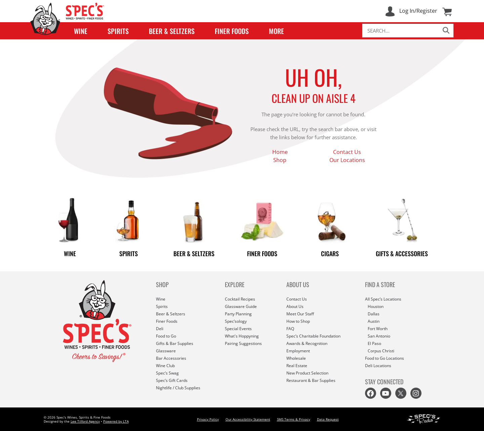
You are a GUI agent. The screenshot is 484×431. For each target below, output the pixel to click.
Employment (298, 351)
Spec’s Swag (167, 373)
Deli (159, 328)
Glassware (166, 351)
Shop (279, 160)
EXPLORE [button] (234, 284)
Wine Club (165, 365)
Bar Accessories (171, 358)
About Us (295, 306)
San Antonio (379, 336)
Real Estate (296, 365)
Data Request (328, 419)
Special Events (238, 328)
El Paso (374, 343)
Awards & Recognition (306, 343)
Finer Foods (232, 31)
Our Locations (347, 160)
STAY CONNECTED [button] (384, 381)
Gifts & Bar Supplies (174, 343)
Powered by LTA (116, 421)
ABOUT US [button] (297, 284)
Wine (80, 31)
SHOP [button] (162, 284)
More (276, 31)
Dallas (373, 314)
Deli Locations (378, 365)
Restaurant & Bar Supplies (310, 380)
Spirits (118, 31)
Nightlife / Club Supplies (178, 388)
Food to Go (166, 336)
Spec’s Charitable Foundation (313, 336)
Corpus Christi (381, 351)
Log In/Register (418, 10)
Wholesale (296, 358)
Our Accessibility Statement (248, 419)
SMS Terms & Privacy (293, 419)
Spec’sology (236, 321)
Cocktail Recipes (240, 299)
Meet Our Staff (300, 314)
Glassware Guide (241, 306)
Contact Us (347, 152)
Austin (373, 321)
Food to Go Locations (384, 358)
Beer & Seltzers (172, 31)
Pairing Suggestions (243, 343)
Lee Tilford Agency (85, 421)
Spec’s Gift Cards (172, 380)
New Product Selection (307, 373)
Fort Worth (378, 328)
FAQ (290, 328)
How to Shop (298, 321)
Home (280, 152)
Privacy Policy (208, 419)
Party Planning (238, 314)
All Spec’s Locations (383, 299)
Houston (376, 306)
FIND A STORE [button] (380, 284)
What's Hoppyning (242, 336)
